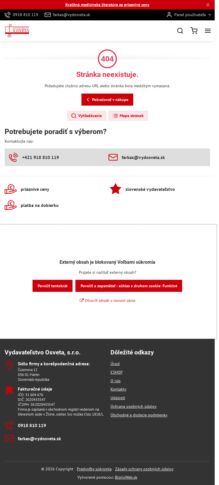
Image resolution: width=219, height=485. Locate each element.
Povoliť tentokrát (53, 285)
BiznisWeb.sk (126, 477)
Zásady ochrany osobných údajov (144, 469)
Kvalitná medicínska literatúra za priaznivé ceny (107, 4)
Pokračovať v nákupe (106, 100)
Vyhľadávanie (86, 116)
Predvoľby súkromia (94, 469)
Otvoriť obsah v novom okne (107, 300)
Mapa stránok (128, 116)
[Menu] (208, 30)
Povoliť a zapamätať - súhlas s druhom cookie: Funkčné (129, 285)
